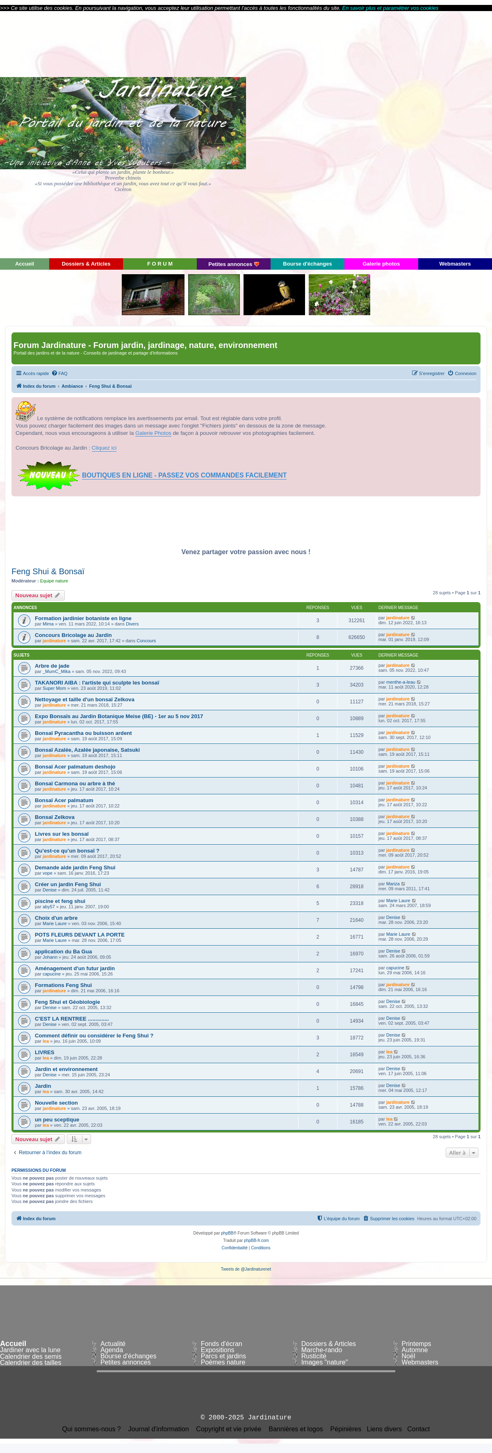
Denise (50, 889)
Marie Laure (398, 900)
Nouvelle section (56, 1103)
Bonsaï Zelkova (55, 817)
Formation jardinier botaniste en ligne (83, 618)
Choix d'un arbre (56, 918)
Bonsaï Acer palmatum (64, 800)
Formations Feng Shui (63, 985)
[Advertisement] (418, 134)
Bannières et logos (296, 1429)
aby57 (49, 906)
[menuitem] (59, 373)
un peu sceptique (57, 1119)
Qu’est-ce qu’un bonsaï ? (67, 851)
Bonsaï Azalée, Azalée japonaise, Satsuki (87, 750)
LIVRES (45, 1052)
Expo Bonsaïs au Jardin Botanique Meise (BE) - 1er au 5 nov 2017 (119, 716)
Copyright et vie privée (228, 1429)
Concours (146, 640)
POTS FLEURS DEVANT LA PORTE (80, 935)
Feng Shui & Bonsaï (47, 571)
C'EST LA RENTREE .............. (72, 1019)
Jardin (43, 1086)
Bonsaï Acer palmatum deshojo (75, 767)
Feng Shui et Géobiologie (67, 1002)
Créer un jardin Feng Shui (68, 884)
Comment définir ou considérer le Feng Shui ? (94, 1035)
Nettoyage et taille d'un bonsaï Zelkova (84, 699)
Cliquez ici (104, 448)
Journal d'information (158, 1429)
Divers (132, 623)
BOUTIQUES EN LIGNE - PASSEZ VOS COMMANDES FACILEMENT (184, 475)
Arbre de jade (52, 666)
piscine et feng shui (60, 901)
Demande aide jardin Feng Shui (75, 867)
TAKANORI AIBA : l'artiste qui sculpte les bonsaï (97, 683)
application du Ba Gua (63, 951)
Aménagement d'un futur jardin (75, 968)
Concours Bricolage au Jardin (73, 635)
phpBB (227, 1233)
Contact (418, 1429)
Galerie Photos (153, 433)
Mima (48, 623)
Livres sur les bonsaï (62, 834)
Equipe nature (54, 580)
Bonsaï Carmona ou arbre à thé (75, 783)
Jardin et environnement (66, 1069)
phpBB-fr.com (256, 1240)
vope (47, 873)
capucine (52, 973)
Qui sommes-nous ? (91, 1429)
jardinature (398, 617)
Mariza (393, 883)
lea (46, 1041)
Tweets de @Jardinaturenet (246, 1269)
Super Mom (54, 688)
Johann (50, 957)
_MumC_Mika (57, 671)
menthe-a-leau (400, 682)
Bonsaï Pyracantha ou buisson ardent (83, 733)
